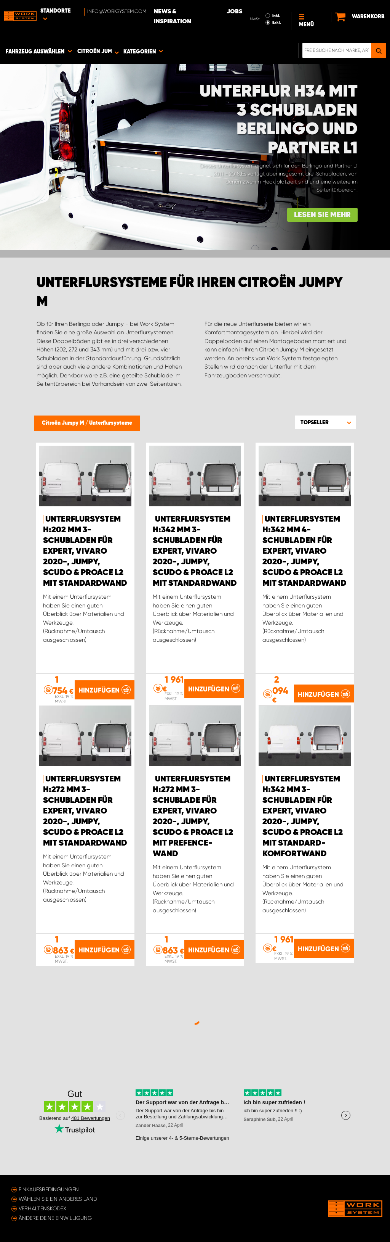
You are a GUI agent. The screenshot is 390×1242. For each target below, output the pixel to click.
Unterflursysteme (110, 423)
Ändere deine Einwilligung (55, 1218)
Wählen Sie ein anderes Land (58, 1199)
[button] (325, 422)
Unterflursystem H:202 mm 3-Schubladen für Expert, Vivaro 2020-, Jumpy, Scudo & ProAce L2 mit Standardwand (85, 551)
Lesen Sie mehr (322, 215)
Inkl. (276, 16)
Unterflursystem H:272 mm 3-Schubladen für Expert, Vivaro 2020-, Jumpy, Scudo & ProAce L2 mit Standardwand (85, 811)
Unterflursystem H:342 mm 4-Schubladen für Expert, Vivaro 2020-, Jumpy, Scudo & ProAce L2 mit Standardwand (304, 551)
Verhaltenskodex (42, 1208)
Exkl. (276, 22)
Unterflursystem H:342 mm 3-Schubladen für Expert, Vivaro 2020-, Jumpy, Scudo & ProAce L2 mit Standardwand (195, 551)
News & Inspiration (172, 17)
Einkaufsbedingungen (49, 1189)
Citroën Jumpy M (63, 423)
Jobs (234, 12)
